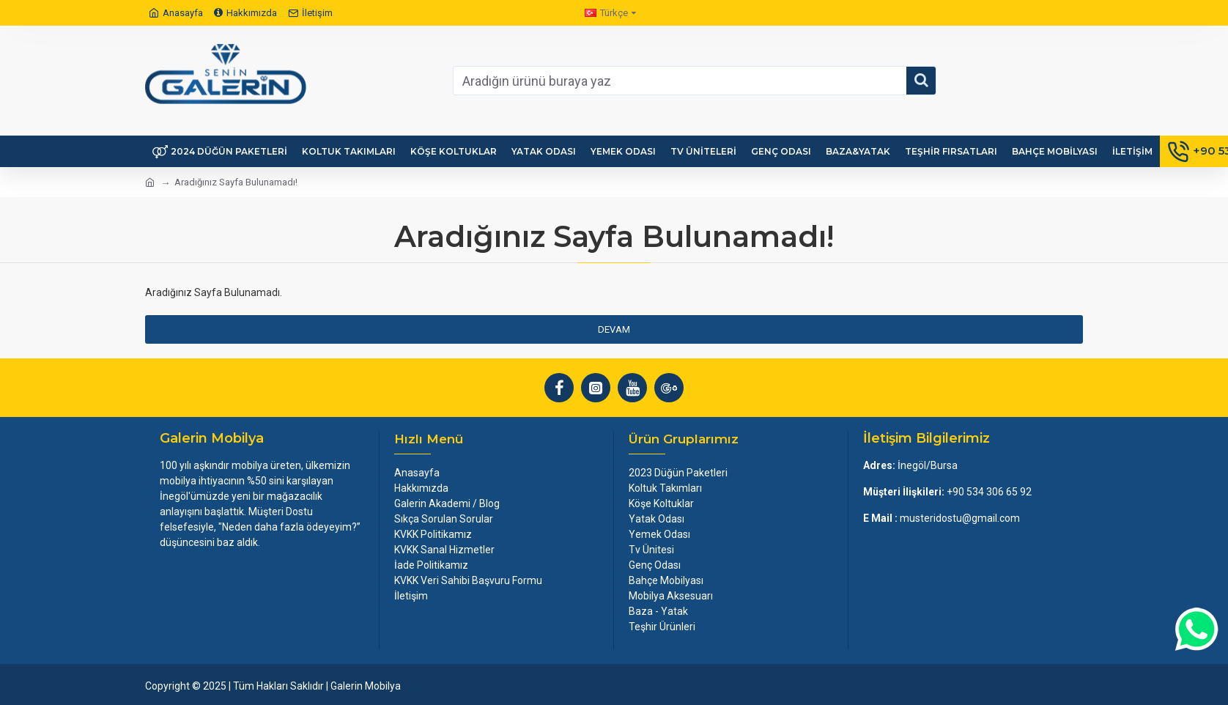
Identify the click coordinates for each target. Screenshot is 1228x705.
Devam (614, 329)
